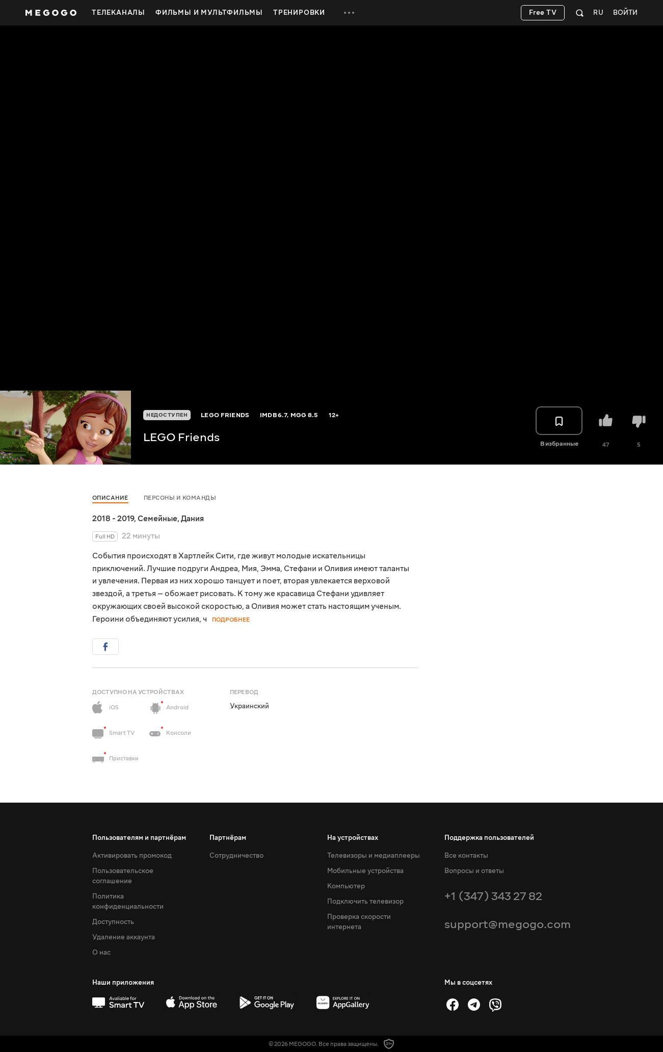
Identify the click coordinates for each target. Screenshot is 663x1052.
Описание (110, 498)
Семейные (157, 519)
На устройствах (352, 837)
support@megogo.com (507, 924)
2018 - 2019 (113, 519)
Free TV (543, 12)
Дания (192, 519)
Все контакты (466, 855)
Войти (625, 13)
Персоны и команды (180, 498)
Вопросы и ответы (474, 871)
